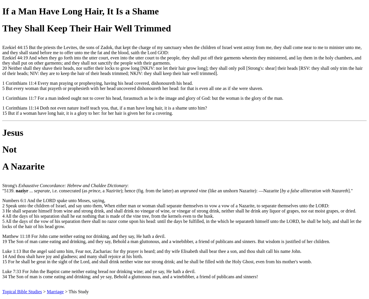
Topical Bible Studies (22, 291)
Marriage (55, 291)
